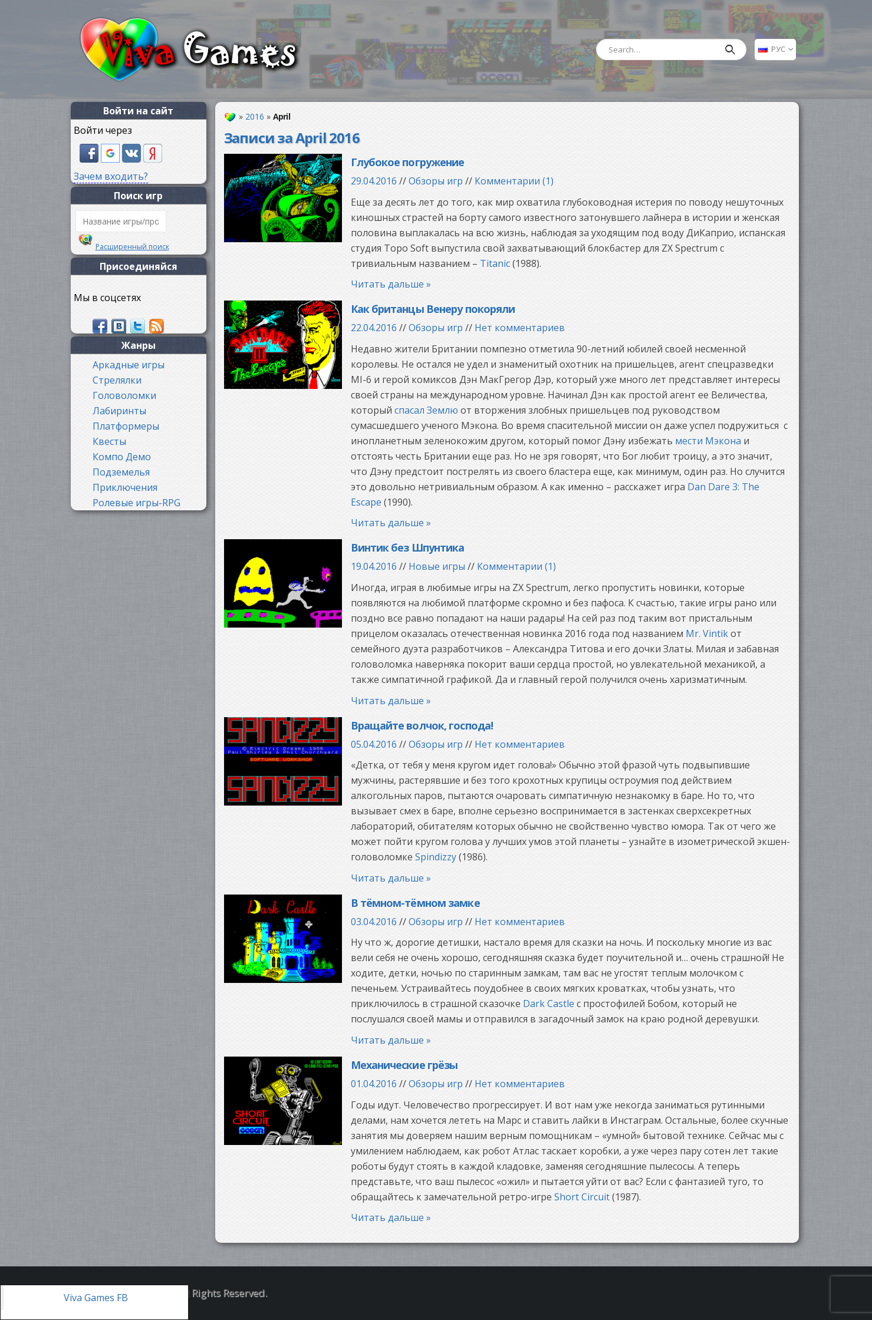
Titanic (495, 263)
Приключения (125, 487)
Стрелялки (117, 380)
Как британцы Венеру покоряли (433, 309)
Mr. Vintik (707, 633)
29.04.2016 (374, 180)
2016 (254, 116)
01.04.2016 (374, 1083)
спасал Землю (426, 410)
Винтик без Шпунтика (408, 547)
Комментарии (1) (514, 180)
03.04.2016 (374, 921)
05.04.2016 (374, 744)
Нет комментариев (520, 327)
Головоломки (124, 395)
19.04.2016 (374, 566)
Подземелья (121, 472)
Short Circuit (582, 1196)
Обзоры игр (436, 180)
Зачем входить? (111, 176)
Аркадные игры (128, 364)
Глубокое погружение (408, 162)
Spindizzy (435, 856)
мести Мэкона (708, 440)
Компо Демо (122, 456)
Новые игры (437, 566)
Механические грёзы (404, 1065)
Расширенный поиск (132, 247)
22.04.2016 (374, 327)
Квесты (109, 441)
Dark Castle (548, 1003)
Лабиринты (119, 410)
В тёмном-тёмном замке (415, 903)
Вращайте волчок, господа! (422, 725)
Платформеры (126, 426)
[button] (90, 152)
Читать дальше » (391, 284)
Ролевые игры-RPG (136, 502)
